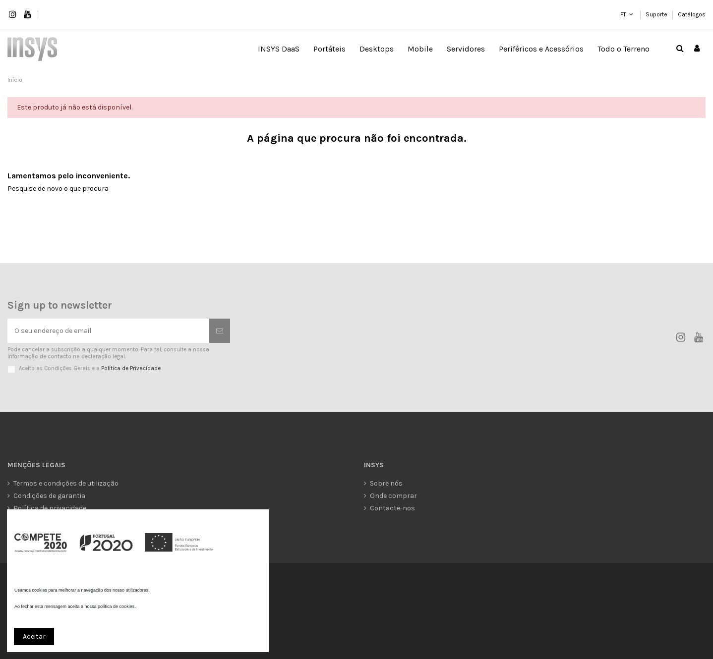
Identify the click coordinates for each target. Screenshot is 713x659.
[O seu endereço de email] (108, 331)
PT (623, 14)
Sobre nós (386, 483)
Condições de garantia (49, 496)
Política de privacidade (49, 508)
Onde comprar (393, 496)
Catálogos (692, 14)
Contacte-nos (392, 508)
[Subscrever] (219, 331)
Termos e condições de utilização (66, 483)
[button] (329, 49)
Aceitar (34, 636)
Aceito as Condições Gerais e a (90, 368)
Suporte (657, 14)
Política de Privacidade (131, 368)
